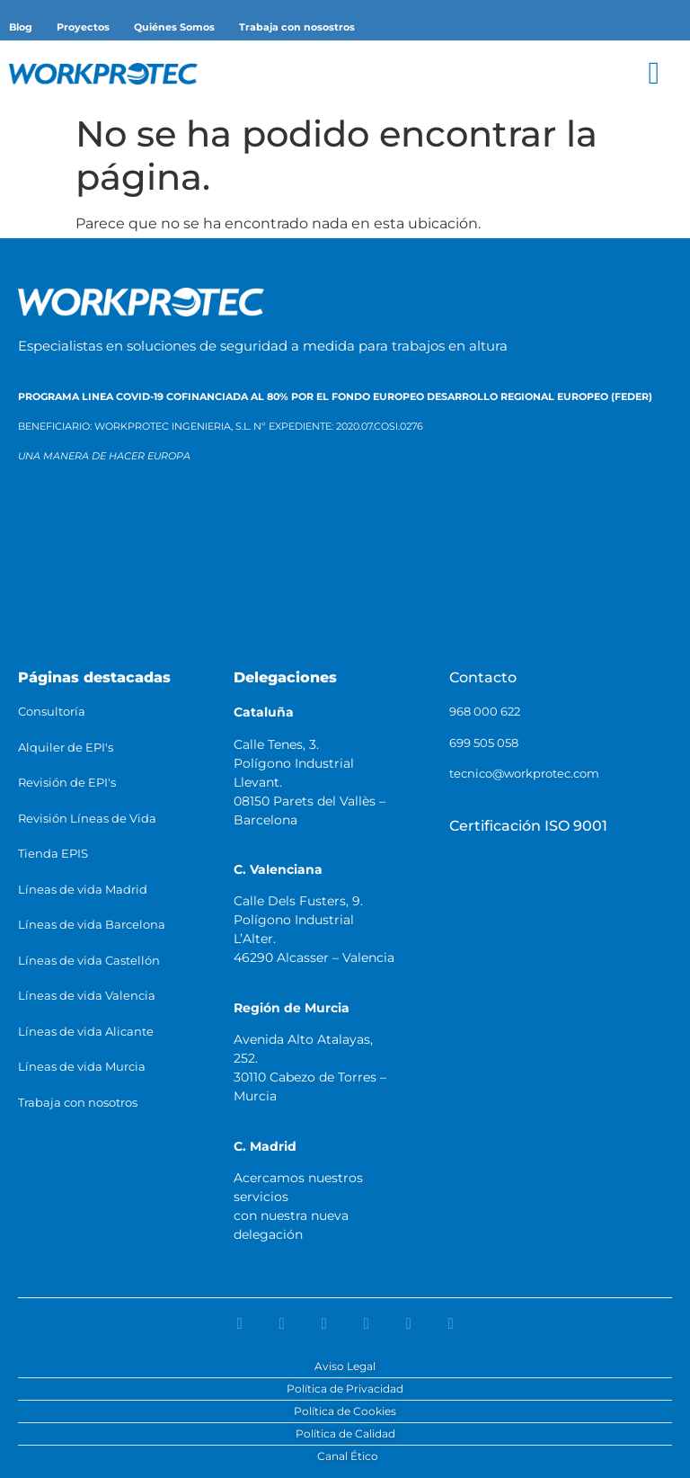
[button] (654, 73)
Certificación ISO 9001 (528, 825)
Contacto (483, 677)
